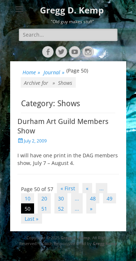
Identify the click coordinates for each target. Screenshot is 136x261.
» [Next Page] (91, 208)
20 (44, 198)
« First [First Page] (68, 188)
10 (27, 198)
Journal (54, 72)
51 (44, 208)
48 (93, 198)
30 (61, 198)
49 (109, 198)
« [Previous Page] (87, 188)
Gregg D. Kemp (72, 10)
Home (31, 72)
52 (61, 208)
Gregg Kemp (105, 243)
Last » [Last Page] (31, 218)
